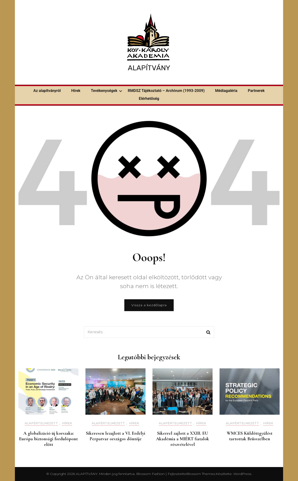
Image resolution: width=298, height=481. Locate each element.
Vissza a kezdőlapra (149, 305)
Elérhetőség (149, 98)
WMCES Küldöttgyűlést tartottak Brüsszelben (249, 436)
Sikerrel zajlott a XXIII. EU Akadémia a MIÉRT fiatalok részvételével (182, 439)
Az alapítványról (47, 90)
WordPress (242, 474)
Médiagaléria (226, 90)
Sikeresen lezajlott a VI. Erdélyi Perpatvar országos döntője (115, 436)
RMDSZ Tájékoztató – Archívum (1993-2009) (166, 90)
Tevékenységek (104, 90)
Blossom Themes (200, 474)
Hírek (75, 90)
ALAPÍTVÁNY (149, 68)
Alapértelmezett (41, 423)
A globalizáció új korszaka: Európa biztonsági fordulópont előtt (48, 439)
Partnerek (256, 90)
